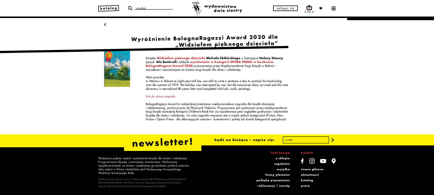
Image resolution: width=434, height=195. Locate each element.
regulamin (282, 163)
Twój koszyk (280, 152)
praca (305, 186)
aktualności (310, 175)
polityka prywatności (273, 180)
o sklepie (283, 158)
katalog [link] (108, 8)
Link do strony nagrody (161, 96)
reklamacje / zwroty (273, 186)
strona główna (312, 169)
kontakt (307, 152)
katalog (307, 180)
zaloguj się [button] (285, 8)
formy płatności (277, 175)
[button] (332, 140)
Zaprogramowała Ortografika (153, 186)
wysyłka (283, 169)
